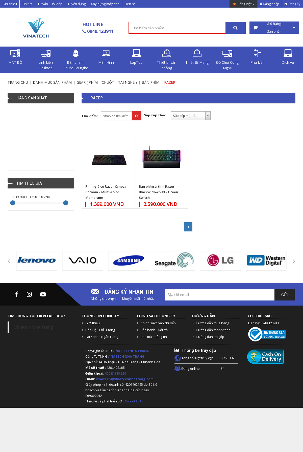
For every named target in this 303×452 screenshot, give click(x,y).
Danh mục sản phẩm (52, 82)
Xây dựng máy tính (105, 4)
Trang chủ (18, 82)
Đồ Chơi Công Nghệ (227, 59)
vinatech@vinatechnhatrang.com (125, 379)
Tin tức (27, 4)
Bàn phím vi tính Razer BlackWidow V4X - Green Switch (158, 192)
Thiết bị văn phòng (166, 59)
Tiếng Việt (243, 4)
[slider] (12, 202)
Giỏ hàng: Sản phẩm (274, 27)
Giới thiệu (10, 4)
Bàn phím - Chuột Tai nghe (75, 59)
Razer (169, 82)
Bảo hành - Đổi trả (154, 330)
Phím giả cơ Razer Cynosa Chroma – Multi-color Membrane (105, 192)
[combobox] (191, 115)
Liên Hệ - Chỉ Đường (100, 330)
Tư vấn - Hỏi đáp (50, 4)
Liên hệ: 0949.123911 (263, 323)
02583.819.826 (116, 373)
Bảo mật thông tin (154, 336)
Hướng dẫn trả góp (210, 336)
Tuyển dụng (77, 4)
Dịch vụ (288, 57)
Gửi (284, 294)
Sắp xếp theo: (155, 115)
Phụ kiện (257, 57)
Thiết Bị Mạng (197, 57)
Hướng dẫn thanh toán (213, 330)
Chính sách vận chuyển (158, 323)
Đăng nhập (269, 4)
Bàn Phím (150, 82)
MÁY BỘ (15, 57)
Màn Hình (106, 57)
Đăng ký (292, 4)
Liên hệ (130, 4)
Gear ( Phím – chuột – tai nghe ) (107, 82)
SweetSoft (134, 401)
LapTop (136, 57)
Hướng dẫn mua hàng (212, 323)
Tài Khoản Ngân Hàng (101, 336)
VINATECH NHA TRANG (130, 351)
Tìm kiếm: (90, 116)
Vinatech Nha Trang (33, 327)
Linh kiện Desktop (45, 59)
